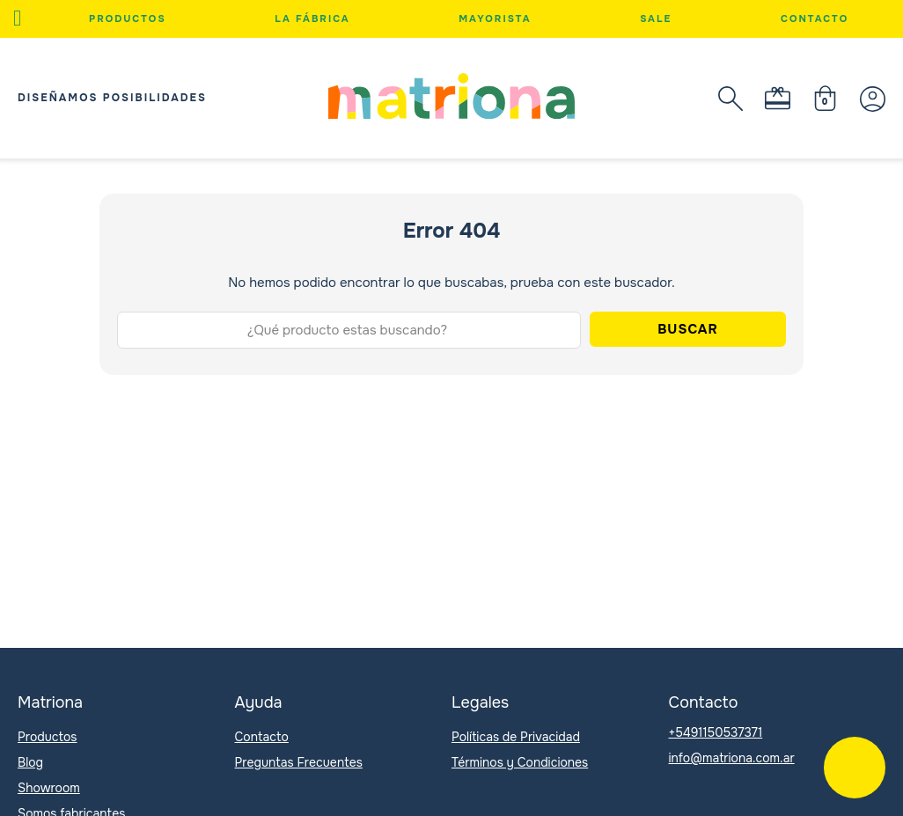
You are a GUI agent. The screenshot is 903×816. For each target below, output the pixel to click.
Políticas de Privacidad (516, 737)
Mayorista (495, 18)
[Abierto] (17, 19)
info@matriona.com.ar (732, 758)
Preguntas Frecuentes (299, 762)
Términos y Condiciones (520, 762)
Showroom (49, 788)
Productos (127, 18)
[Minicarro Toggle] (825, 98)
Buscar (687, 329)
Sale (656, 18)
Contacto (814, 18)
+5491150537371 (716, 732)
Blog (30, 762)
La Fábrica (312, 18)
